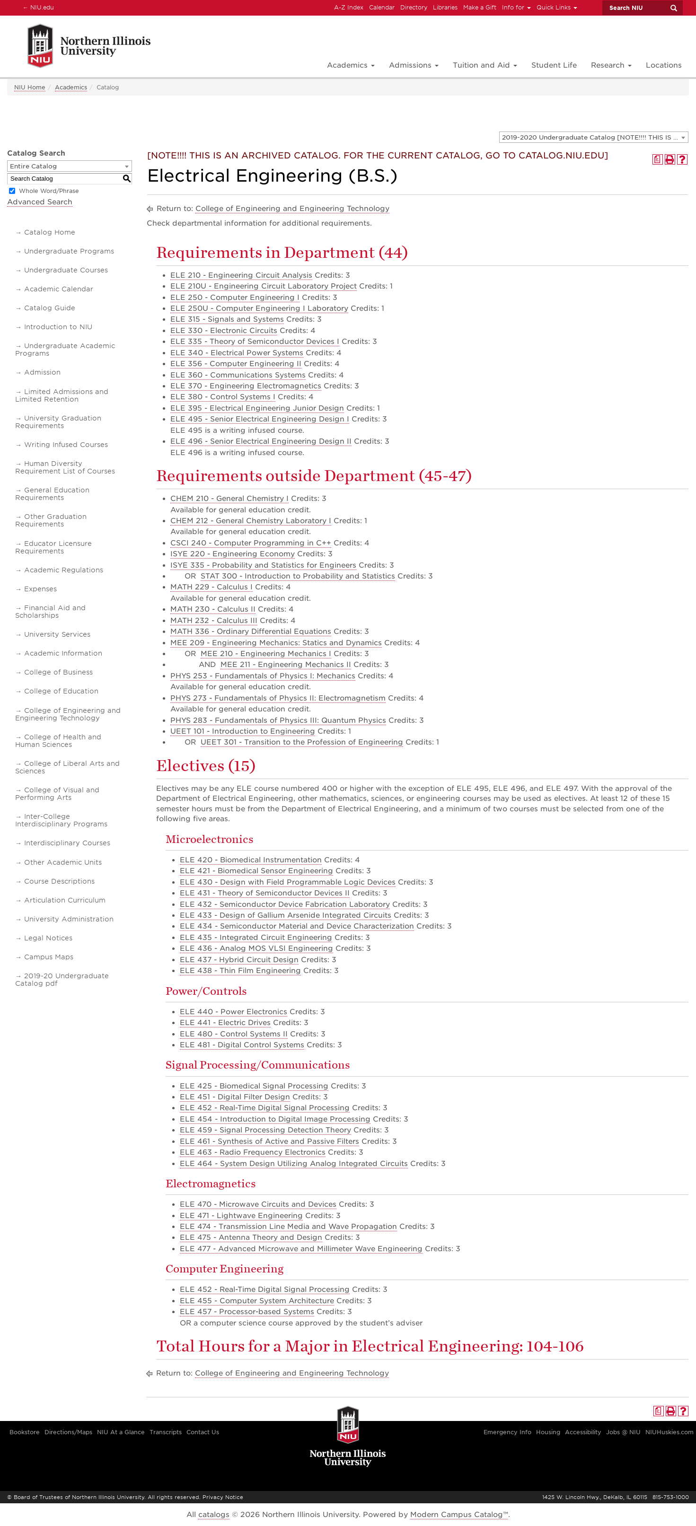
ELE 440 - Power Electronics (233, 1012)
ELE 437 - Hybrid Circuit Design (239, 960)
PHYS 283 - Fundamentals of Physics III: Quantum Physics (278, 720)
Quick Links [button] (557, 7)
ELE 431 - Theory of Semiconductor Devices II (265, 893)
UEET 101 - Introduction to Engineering (242, 731)
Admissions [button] (414, 65)
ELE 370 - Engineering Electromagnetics (245, 386)
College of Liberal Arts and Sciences (67, 767)
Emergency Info (507, 1432)
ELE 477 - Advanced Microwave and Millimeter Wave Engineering (301, 1249)
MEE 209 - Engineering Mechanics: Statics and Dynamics (276, 643)
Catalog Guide (49, 308)
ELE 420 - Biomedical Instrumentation (251, 860)
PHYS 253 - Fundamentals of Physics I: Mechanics (262, 676)
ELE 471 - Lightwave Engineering (241, 1215)
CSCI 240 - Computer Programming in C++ (250, 543)
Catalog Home (49, 232)
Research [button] (611, 65)
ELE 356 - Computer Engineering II (235, 364)
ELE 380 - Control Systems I (222, 397)
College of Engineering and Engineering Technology (68, 714)
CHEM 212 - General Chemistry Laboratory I (250, 521)
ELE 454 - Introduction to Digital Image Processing (275, 1119)
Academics (71, 87)
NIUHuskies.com (669, 1432)
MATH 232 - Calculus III (213, 620)
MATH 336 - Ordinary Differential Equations (250, 631)
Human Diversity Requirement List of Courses (65, 467)
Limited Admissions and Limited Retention (61, 395)
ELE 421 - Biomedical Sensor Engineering (256, 871)
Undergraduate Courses (66, 270)
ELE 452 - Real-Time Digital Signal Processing (265, 1108)
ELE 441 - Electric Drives (225, 1022)
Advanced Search (39, 202)
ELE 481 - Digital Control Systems (242, 1045)
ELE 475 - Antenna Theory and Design (251, 1237)
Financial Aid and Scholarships (50, 611)
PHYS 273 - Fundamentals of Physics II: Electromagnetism (278, 698)
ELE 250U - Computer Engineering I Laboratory (259, 308)
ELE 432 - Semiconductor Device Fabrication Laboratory (285, 904)
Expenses (40, 589)
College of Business (58, 672)
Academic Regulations (63, 570)
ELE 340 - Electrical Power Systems (236, 353)
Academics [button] (351, 65)
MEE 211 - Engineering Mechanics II (285, 664)
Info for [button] (516, 7)
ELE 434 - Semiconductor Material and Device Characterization (297, 926)
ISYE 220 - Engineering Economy (232, 554)
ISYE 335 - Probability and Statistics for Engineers (263, 565)
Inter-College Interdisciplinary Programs (61, 820)
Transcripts (166, 1432)
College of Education (61, 691)
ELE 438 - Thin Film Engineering (240, 970)
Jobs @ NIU (623, 1432)
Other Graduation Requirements (51, 520)
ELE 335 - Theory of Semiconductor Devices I (254, 341)
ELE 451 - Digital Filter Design (235, 1097)
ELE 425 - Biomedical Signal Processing (254, 1086)
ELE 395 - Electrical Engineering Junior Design (257, 408)
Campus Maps (48, 957)
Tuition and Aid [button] (485, 65)
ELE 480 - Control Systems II (234, 1034)
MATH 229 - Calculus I (211, 587)
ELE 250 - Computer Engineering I (235, 297)
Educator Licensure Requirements (53, 547)
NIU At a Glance (121, 1432)
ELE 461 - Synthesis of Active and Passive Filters (269, 1141)
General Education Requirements (52, 493)
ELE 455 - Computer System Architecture (257, 1301)
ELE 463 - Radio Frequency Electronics (253, 1152)
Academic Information (63, 653)
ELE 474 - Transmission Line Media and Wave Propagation (288, 1226)
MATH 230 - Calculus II (212, 609)
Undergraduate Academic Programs (65, 349)
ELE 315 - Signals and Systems (227, 319)
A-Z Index (348, 7)
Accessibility (583, 1432)
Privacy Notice (223, 1497)
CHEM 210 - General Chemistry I (229, 498)
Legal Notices (48, 938)
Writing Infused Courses (66, 444)
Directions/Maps (68, 1432)
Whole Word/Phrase (49, 190)
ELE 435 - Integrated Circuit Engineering (256, 937)
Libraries (445, 7)
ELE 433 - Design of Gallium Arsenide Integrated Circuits (285, 915)
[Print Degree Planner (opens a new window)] (657, 159)
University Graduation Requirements (58, 422)
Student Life (554, 65)
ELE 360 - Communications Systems (238, 375)
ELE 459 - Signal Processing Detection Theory (265, 1130)
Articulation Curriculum (65, 900)
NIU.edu (37, 7)
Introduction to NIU (58, 327)
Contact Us (202, 1432)
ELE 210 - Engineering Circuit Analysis (241, 275)
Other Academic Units (63, 862)
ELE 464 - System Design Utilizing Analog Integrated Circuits (294, 1163)
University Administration (69, 919)
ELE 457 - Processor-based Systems (247, 1311)
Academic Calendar (58, 289)
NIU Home (29, 87)
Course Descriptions (59, 881)
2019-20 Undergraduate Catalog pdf (62, 979)
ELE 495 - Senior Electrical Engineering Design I (259, 419)
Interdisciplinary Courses (67, 843)
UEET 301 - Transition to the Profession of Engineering (302, 742)
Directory (413, 7)
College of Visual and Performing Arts (57, 793)
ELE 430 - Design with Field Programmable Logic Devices (288, 882)
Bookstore (24, 1432)
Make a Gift (479, 7)
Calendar (382, 7)
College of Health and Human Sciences (58, 740)
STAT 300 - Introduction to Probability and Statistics (298, 576)
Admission (42, 372)
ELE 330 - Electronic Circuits (223, 330)
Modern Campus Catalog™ (459, 1514)
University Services (57, 634)
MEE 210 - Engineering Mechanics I (266, 653)
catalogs (213, 1514)
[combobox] (593, 137)
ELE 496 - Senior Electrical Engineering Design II (261, 441)
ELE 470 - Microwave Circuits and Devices (258, 1204)
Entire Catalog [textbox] (33, 166)
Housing (548, 1432)
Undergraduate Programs (69, 251)
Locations (664, 65)
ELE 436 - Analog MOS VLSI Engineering (256, 948)
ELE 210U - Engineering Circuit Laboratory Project (263, 286)
